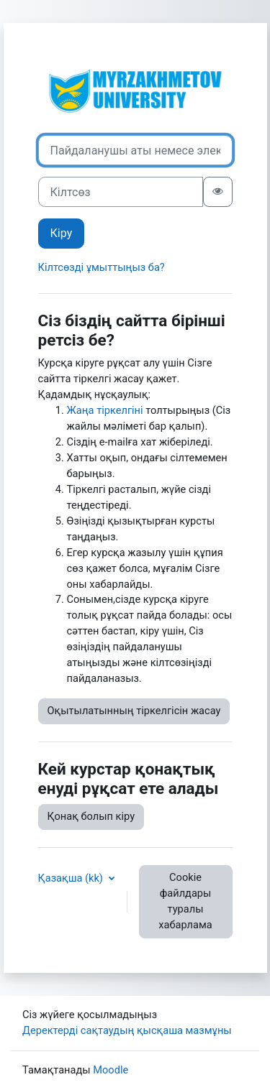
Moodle (110, 1069)
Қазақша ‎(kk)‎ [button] (72, 878)
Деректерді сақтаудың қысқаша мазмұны (127, 1030)
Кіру (61, 233)
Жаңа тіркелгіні (105, 410)
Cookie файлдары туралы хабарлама (185, 901)
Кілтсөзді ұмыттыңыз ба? (101, 267)
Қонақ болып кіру (91, 816)
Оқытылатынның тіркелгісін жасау (134, 710)
